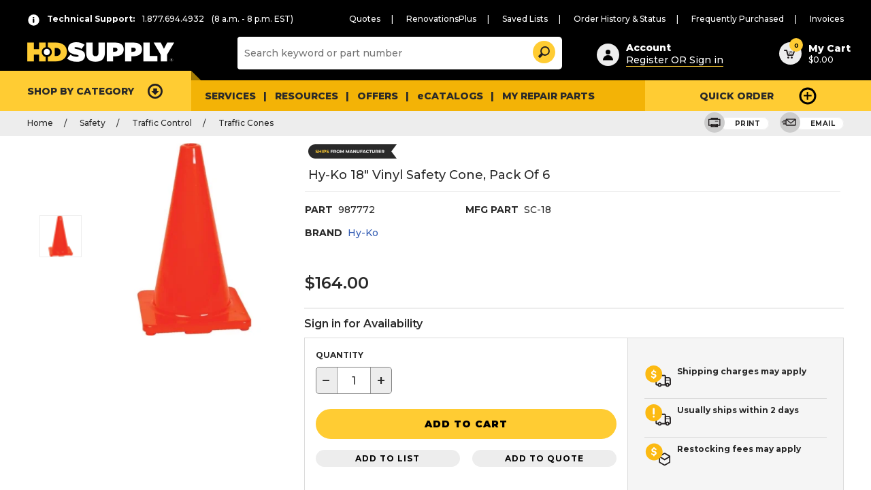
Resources (302, 95)
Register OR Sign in (668, 57)
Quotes (404, 18)
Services (229, 95)
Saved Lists (552, 18)
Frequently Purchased (747, 18)
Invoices (829, 18)
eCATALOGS (437, 95)
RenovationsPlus (475, 18)
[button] (543, 50)
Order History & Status (641, 18)
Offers (370, 95)
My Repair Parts (528, 95)
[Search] (398, 53)
